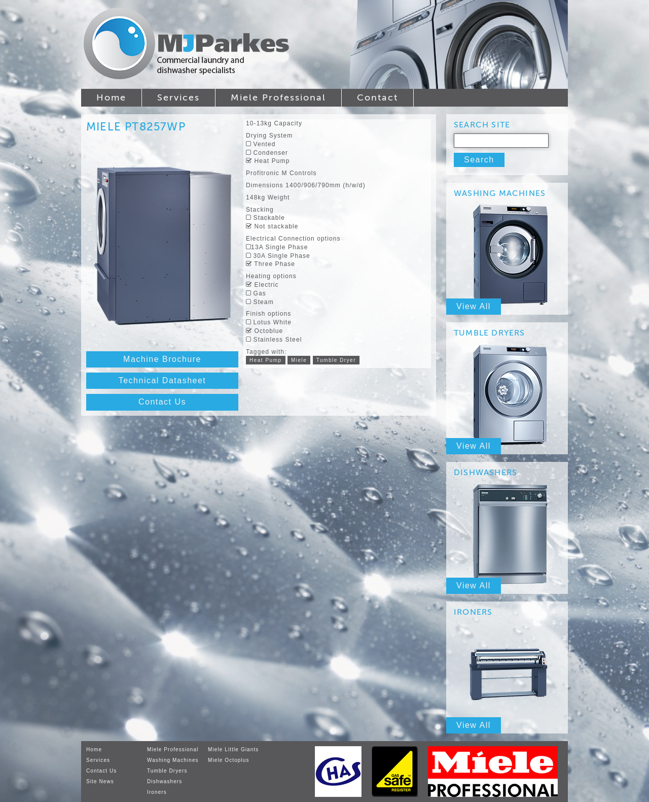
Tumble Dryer (336, 360)
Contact (377, 97)
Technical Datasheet (162, 380)
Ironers (157, 792)
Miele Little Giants (233, 749)
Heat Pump (265, 360)
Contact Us (162, 401)
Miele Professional (278, 97)
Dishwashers (164, 781)
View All (473, 306)
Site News (100, 781)
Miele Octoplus (228, 760)
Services (178, 97)
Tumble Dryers (167, 771)
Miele (299, 360)
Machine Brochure (162, 359)
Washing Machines (173, 760)
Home (111, 97)
